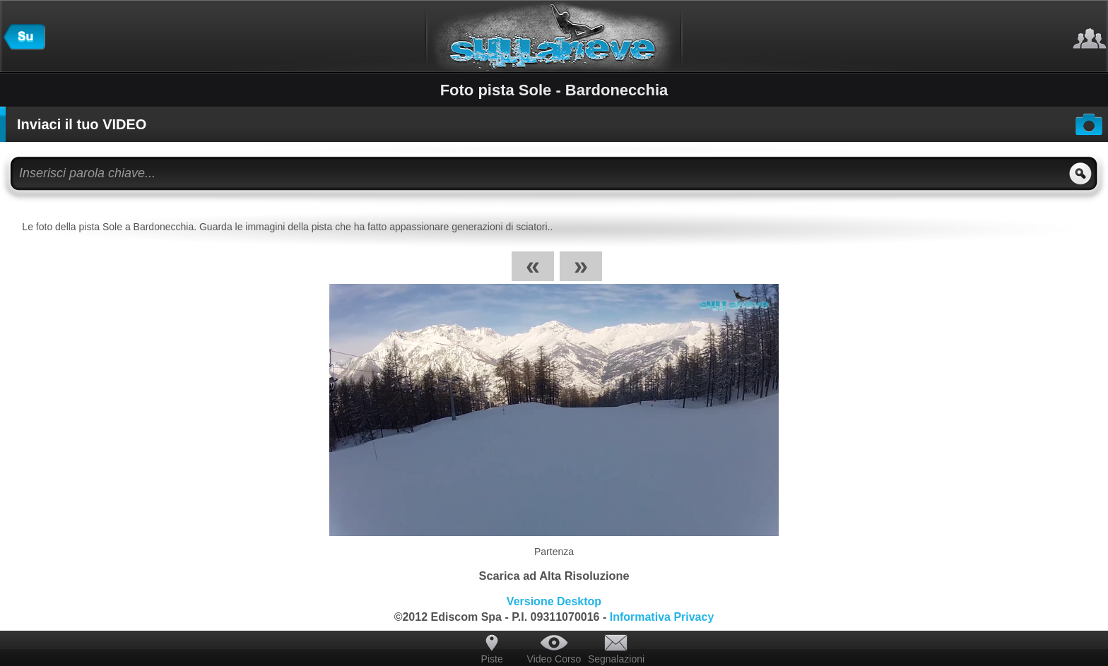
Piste (492, 659)
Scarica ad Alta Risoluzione (553, 575)
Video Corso (554, 659)
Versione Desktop (554, 601)
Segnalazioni (616, 659)
